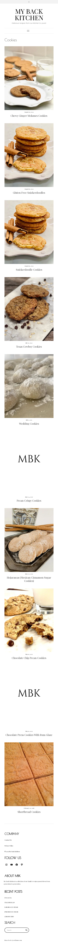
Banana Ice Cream (11, 907)
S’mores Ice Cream (11, 912)
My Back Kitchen (29, 14)
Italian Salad (9, 902)
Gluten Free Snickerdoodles (29, 192)
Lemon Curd (9, 916)
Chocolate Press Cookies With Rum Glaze (29, 735)
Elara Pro (7, 940)
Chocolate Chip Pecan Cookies (29, 658)
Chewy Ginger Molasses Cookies (29, 115)
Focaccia (8, 898)
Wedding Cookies (29, 423)
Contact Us (8, 840)
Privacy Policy (8, 846)
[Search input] (15, 930)
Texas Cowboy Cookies (29, 346)
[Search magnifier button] (26, 930)
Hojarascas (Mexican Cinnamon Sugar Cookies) (29, 579)
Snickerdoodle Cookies (29, 269)
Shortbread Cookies (29, 811)
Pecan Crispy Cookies (29, 500)
